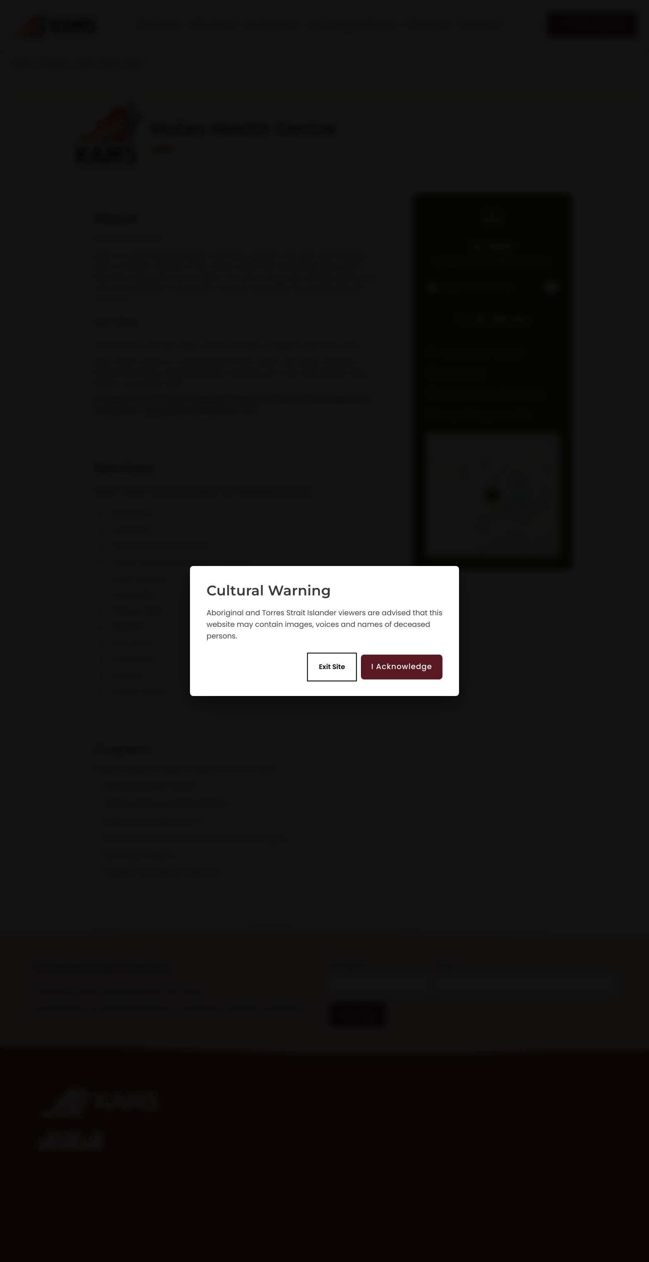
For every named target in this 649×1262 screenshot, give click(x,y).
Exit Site (332, 667)
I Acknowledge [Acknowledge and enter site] (401, 667)
